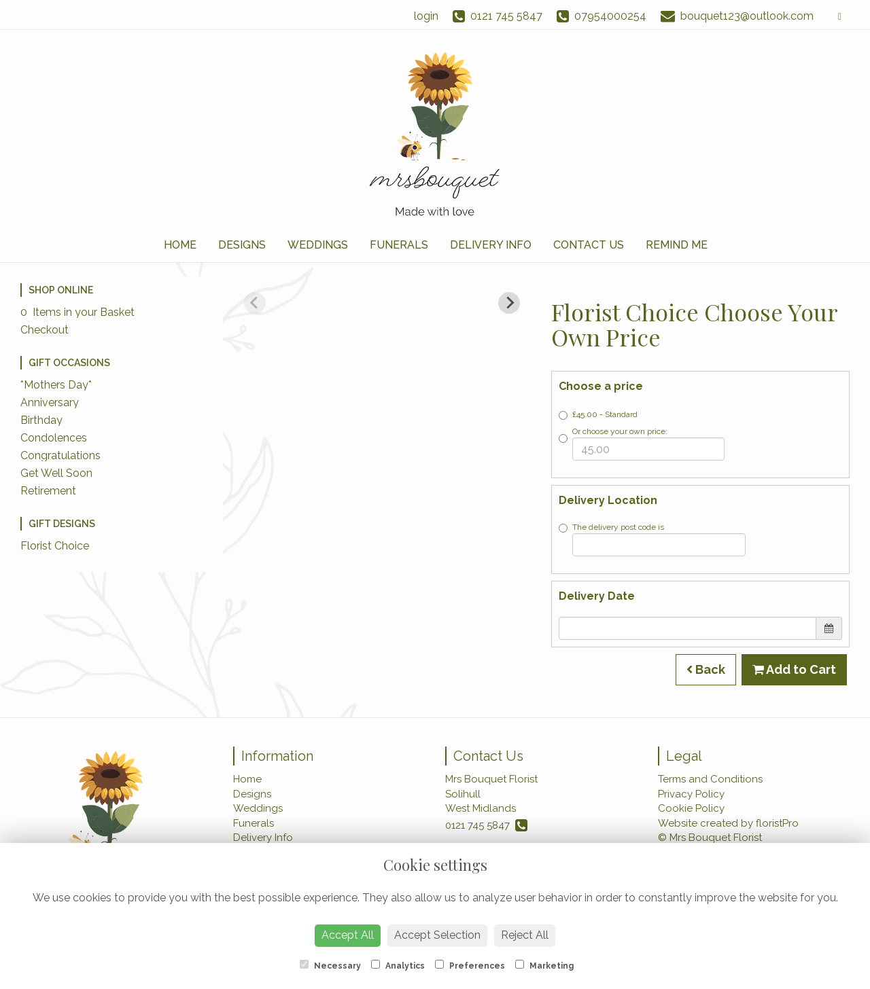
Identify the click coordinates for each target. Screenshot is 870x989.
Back (705, 669)
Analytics (398, 965)
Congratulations (60, 455)
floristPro (777, 823)
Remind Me (677, 244)
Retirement (48, 490)
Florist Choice (54, 545)
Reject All (525, 935)
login (426, 16)
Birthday (41, 420)
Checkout (44, 329)
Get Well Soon (56, 473)
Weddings (318, 244)
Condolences (53, 437)
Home (180, 244)
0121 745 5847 (486, 825)
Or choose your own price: (642, 444)
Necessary (330, 965)
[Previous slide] (255, 303)
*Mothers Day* (56, 384)
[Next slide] (509, 303)
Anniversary (49, 402)
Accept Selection (437, 935)
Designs (242, 244)
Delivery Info (491, 244)
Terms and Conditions (710, 779)
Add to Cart (794, 669)
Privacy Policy (691, 794)
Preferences (470, 965)
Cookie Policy (691, 808)
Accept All (347, 935)
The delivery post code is (652, 539)
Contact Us (588, 244)
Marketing (544, 965)
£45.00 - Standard (598, 415)
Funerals (399, 244)
